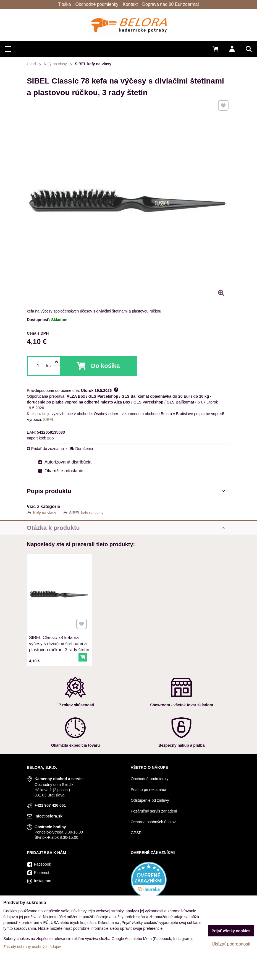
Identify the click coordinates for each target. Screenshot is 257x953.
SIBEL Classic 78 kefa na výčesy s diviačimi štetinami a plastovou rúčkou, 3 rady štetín (59, 639)
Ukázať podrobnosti (231, 944)
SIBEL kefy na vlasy (86, 513)
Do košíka (105, 365)
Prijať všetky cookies (230, 931)
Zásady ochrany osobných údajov (32, 946)
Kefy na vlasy (44, 513)
